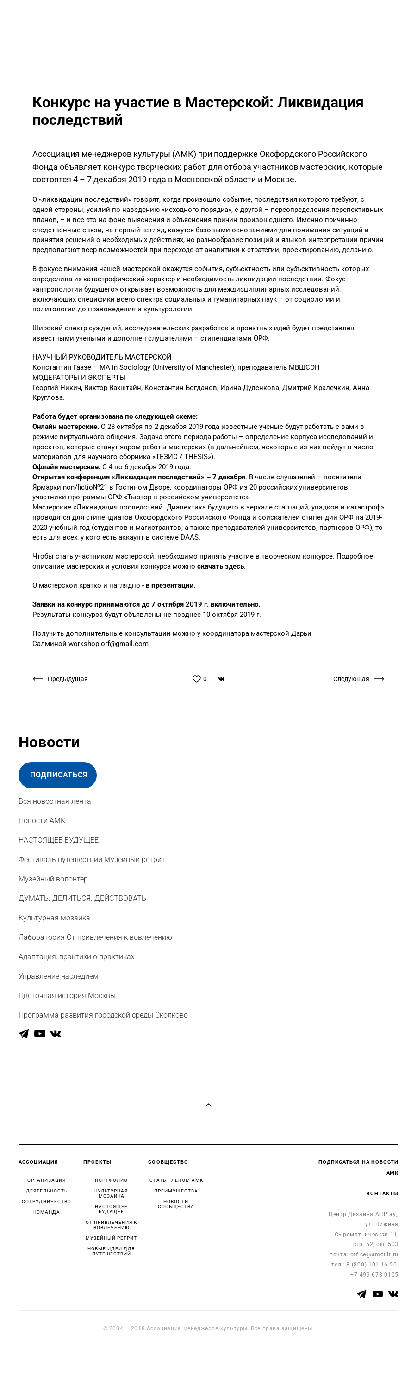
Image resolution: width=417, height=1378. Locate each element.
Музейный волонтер (53, 879)
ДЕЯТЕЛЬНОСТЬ (47, 1190)
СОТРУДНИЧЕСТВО (46, 1201)
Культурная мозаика (54, 917)
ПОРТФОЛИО (111, 1180)
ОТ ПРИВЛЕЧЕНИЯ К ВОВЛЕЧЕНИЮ (111, 1225)
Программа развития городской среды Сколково (103, 1015)
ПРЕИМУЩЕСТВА (176, 1190)
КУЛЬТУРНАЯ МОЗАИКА (111, 1193)
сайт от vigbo (37, 1356)
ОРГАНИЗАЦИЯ (46, 1180)
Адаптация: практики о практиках (77, 956)
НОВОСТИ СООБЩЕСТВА (176, 1204)
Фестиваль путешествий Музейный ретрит (92, 859)
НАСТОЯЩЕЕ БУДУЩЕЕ (59, 840)
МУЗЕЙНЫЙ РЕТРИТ (111, 1238)
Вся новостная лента (55, 801)
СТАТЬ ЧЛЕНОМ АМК (176, 1180)
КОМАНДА (46, 1212)
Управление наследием (59, 976)
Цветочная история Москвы (67, 995)
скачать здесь (219, 567)
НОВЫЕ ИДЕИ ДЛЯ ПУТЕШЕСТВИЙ (111, 1251)
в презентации (170, 586)
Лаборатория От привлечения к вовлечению (95, 937)
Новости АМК (42, 820)
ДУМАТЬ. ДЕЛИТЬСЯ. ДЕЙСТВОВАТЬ (82, 898)
